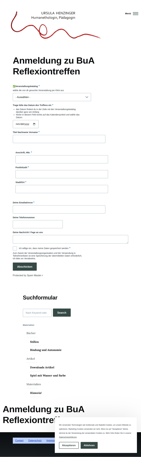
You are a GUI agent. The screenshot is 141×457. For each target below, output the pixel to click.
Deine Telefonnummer (24, 217)
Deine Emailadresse (23, 202)
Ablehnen (89, 445)
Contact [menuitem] (19, 440)
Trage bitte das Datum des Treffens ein (32, 105)
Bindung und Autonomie (46, 350)
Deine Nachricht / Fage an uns (28, 232)
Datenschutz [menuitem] (35, 440)
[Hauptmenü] (130, 13)
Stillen (34, 342)
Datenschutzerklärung (68, 437)
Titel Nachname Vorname (25, 132)
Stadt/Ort (20, 182)
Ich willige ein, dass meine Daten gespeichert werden (43, 248)
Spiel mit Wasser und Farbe (48, 375)
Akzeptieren (69, 445)
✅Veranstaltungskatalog (25, 86)
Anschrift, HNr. (22, 152)
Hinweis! (36, 393)
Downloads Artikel (42, 367)
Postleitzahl (21, 167)
